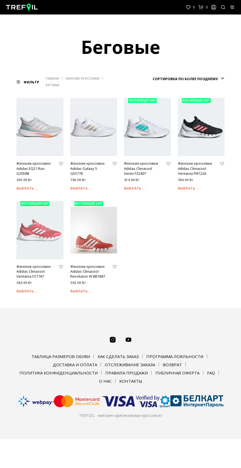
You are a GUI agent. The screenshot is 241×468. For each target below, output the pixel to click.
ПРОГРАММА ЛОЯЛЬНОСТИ (174, 356)
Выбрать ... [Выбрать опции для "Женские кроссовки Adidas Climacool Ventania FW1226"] (188, 188)
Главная (53, 78)
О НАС (105, 381)
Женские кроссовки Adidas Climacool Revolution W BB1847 (87, 271)
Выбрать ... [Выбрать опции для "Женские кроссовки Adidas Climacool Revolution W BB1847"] (81, 291)
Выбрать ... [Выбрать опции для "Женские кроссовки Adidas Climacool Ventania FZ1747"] (27, 291)
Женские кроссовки (83, 78)
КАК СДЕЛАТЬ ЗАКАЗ (118, 356)
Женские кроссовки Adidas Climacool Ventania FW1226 (195, 168)
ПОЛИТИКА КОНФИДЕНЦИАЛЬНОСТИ (58, 373)
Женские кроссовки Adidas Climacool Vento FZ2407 (141, 168)
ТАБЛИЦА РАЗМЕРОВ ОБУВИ (60, 356)
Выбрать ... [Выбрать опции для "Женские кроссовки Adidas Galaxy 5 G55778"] (81, 188)
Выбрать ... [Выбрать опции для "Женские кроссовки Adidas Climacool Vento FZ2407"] (135, 188)
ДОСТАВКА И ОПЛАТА (75, 364)
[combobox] (188, 79)
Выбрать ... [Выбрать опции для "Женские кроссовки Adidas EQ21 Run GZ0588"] (27, 188)
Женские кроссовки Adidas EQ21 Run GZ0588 (33, 168)
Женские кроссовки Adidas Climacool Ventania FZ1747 (33, 271)
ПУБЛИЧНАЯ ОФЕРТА (177, 373)
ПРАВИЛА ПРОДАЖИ (126, 373)
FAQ (211, 373)
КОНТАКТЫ (130, 381)
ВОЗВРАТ (172, 364)
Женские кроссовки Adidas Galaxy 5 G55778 (87, 168)
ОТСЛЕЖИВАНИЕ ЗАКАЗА (130, 364)
